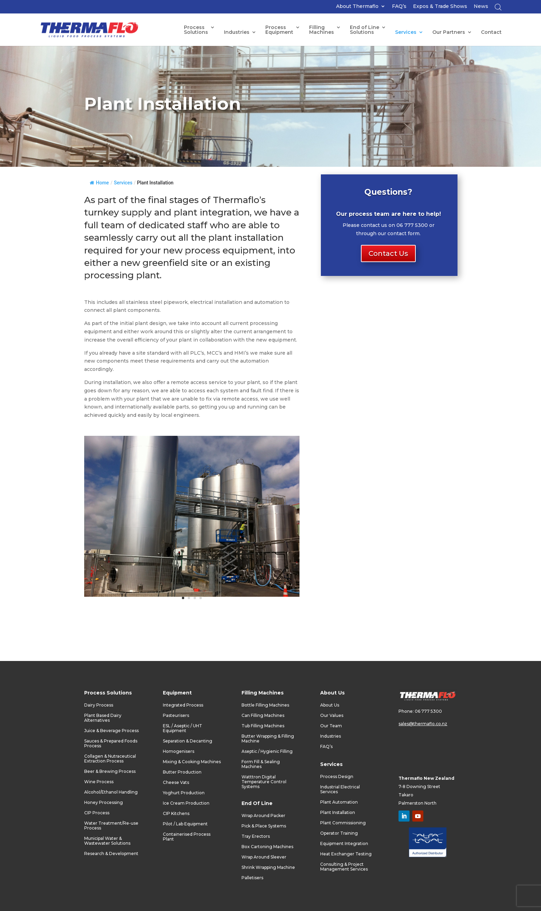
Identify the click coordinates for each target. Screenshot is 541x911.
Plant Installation (337, 812)
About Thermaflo (357, 6)
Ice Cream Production (186, 803)
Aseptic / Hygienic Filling (267, 751)
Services (405, 32)
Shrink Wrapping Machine (268, 867)
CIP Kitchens (176, 813)
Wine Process (99, 781)
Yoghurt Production (184, 792)
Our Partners (448, 32)
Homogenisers (178, 751)
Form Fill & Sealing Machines (261, 764)
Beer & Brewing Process (110, 771)
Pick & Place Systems (264, 826)
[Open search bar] (498, 9)
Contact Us (388, 253)
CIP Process (96, 813)
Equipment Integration (344, 843)
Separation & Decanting (187, 741)
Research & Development (111, 853)
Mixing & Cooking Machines (192, 761)
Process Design (336, 776)
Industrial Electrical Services (340, 789)
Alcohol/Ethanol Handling (111, 792)
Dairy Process (98, 705)
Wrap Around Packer (263, 815)
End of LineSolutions (364, 30)
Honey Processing (103, 802)
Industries (236, 32)
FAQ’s (399, 6)
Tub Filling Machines (263, 725)
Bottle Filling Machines (265, 705)
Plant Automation (339, 802)
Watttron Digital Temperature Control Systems (264, 782)
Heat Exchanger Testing (346, 854)
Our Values (331, 715)
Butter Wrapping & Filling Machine (268, 739)
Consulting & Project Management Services (344, 867)
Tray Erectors (256, 836)
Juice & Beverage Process (111, 730)
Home (99, 182)
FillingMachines (321, 30)
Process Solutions (196, 30)
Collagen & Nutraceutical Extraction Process (110, 759)
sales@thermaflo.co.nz (423, 723)
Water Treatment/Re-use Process (111, 826)
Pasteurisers (176, 715)
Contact (491, 32)
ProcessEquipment (279, 30)
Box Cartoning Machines (267, 846)
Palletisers (252, 877)
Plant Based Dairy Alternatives (102, 718)
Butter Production (182, 772)
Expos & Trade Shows (440, 6)
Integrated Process (183, 705)
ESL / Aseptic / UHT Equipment (182, 728)
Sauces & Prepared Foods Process (110, 743)
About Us (329, 705)
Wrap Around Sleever (264, 857)
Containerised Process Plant (186, 837)
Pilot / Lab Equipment (185, 824)
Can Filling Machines (263, 715)
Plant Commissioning (343, 823)
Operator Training (339, 833)
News (481, 6)
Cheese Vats (176, 782)
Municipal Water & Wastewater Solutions (107, 841)
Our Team (331, 725)
